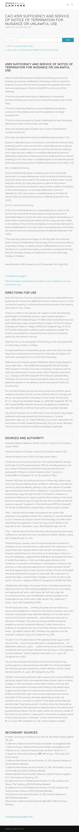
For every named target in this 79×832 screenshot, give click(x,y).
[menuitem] (68, 4)
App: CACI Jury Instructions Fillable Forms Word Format (33, 50)
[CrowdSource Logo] (15, 4)
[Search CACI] (39, 40)
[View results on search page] (68, 40)
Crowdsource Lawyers (15, 276)
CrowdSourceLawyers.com (19, 816)
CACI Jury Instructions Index (20, 46)
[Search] (72, 4)
